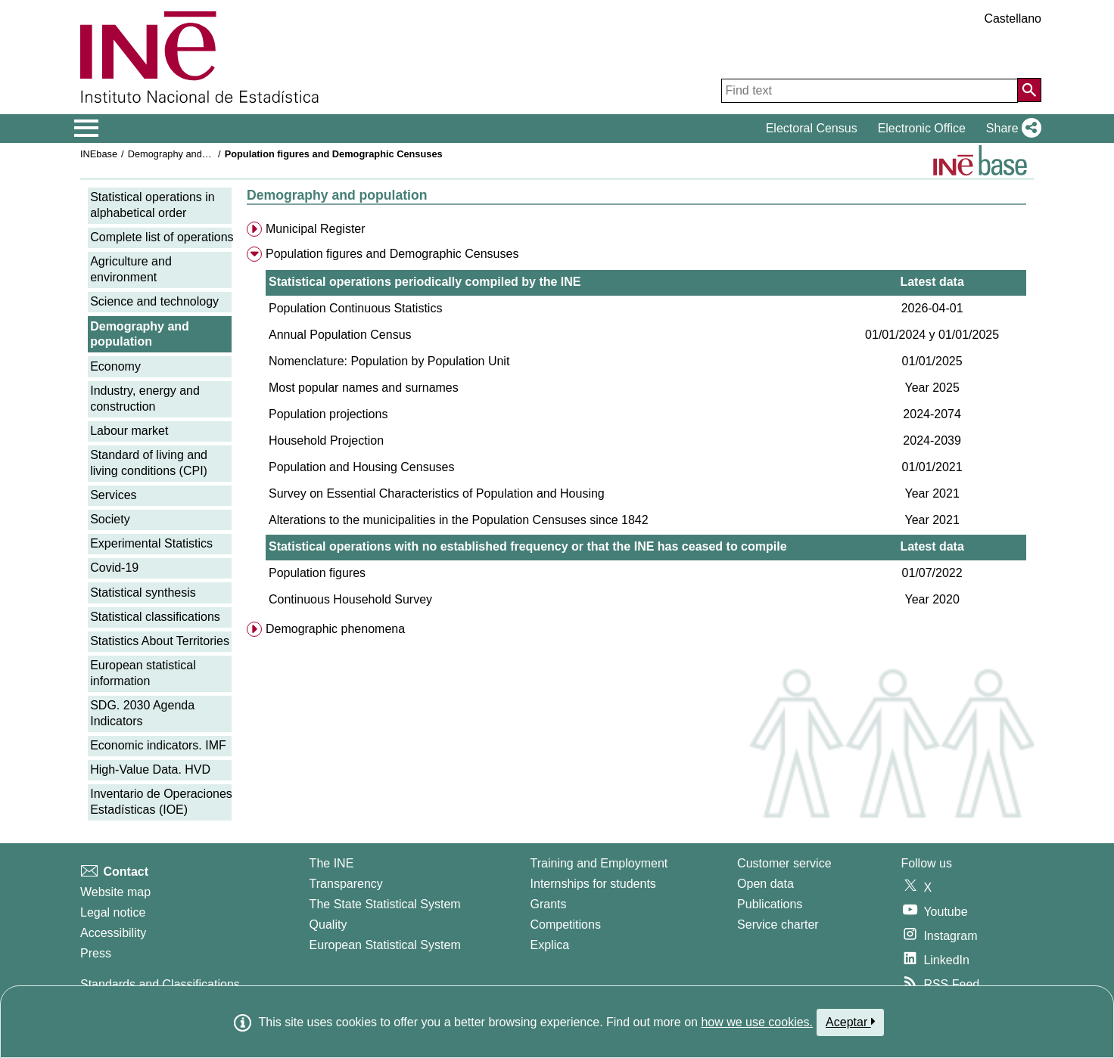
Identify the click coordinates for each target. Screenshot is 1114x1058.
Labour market (129, 430)
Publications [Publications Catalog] (769, 904)
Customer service (784, 863)
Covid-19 (114, 567)
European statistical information (143, 673)
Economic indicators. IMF (158, 745)
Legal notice (112, 912)
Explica (550, 945)
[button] (1010, 128)
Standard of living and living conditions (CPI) (148, 462)
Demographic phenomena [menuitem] (335, 628)
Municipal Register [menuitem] (316, 228)
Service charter (778, 924)
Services (113, 495)
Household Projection (326, 440)
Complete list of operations (161, 237)
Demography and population (189, 154)
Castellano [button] (1012, 18)
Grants (549, 904)
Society (109, 519)
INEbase (98, 154)
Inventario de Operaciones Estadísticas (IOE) (161, 801)
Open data (765, 883)
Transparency (346, 883)
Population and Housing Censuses (362, 467)
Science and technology (154, 301)
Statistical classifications (155, 616)
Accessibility (113, 932)
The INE (332, 863)
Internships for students (593, 883)
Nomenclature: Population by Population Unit (389, 361)
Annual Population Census (340, 334)
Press (95, 953)
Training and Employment (599, 863)
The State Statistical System (385, 904)
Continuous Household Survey (350, 599)
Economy (115, 366)
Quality (328, 924)
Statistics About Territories (159, 640)
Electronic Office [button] (922, 128)
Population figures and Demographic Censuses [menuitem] (392, 253)
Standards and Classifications (160, 984)
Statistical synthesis (143, 592)
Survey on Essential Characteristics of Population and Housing (437, 493)
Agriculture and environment (131, 269)
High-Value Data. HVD (150, 769)
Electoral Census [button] (811, 128)
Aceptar (850, 1022)
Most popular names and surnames (364, 387)
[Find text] (869, 91)
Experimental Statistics (151, 543)
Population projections (328, 414)
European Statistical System (385, 945)
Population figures (317, 572)
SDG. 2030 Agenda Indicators (142, 713)
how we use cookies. (757, 1022)
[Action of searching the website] (1029, 90)
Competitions (566, 924)
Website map (115, 892)
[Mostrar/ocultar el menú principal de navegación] (87, 128)
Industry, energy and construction (145, 398)
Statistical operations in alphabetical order (152, 205)
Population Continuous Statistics (355, 308)
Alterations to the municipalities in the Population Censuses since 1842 (459, 519)
